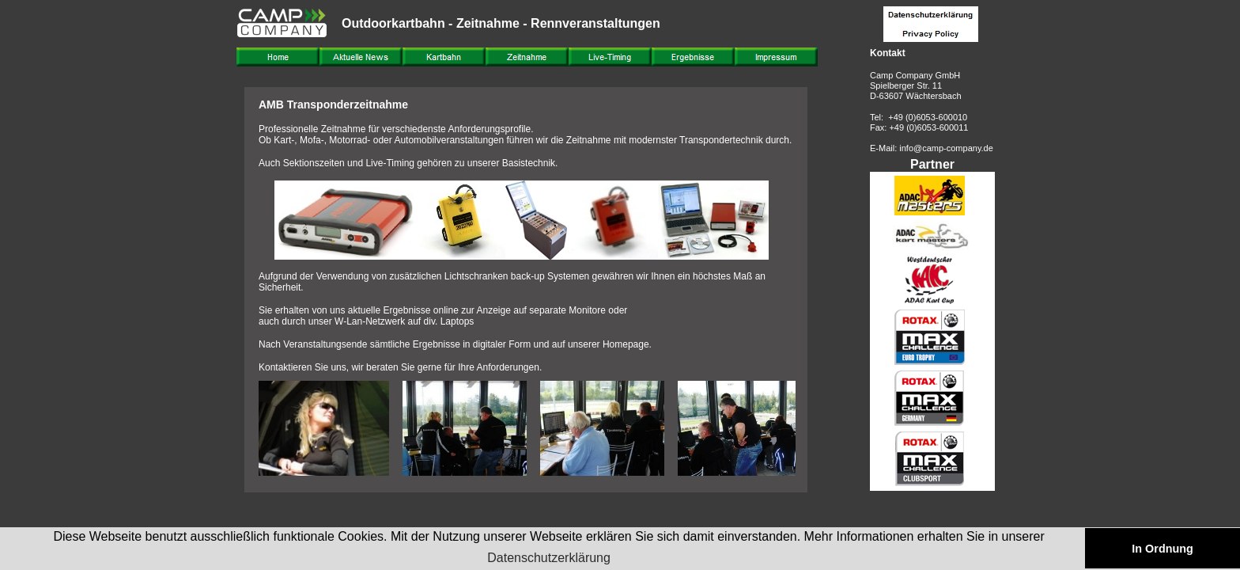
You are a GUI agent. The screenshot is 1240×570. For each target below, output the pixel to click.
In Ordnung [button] (1162, 548)
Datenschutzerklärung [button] (549, 557)
